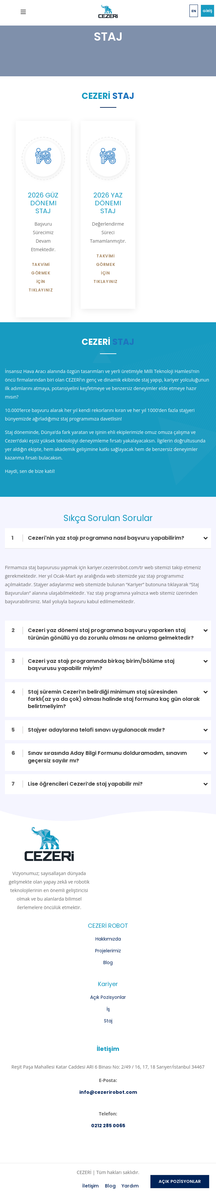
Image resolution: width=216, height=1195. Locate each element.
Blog (108, 962)
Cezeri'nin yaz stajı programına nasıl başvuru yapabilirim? (97, 538)
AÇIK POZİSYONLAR (180, 1181)
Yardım (130, 1186)
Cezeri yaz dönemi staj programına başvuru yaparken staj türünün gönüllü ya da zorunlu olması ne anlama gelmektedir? (102, 633)
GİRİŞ (207, 10)
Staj (108, 1021)
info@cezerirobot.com (108, 1092)
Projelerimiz (108, 950)
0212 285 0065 (108, 1125)
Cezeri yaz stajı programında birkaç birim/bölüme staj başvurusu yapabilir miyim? (92, 664)
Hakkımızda (108, 939)
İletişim (90, 1186)
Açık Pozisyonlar (108, 997)
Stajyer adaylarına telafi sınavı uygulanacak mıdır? (88, 730)
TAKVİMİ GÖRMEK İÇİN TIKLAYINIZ (41, 277)
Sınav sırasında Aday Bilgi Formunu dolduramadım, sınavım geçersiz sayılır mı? (99, 756)
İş (108, 1009)
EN (193, 10)
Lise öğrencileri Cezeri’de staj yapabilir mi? (77, 784)
